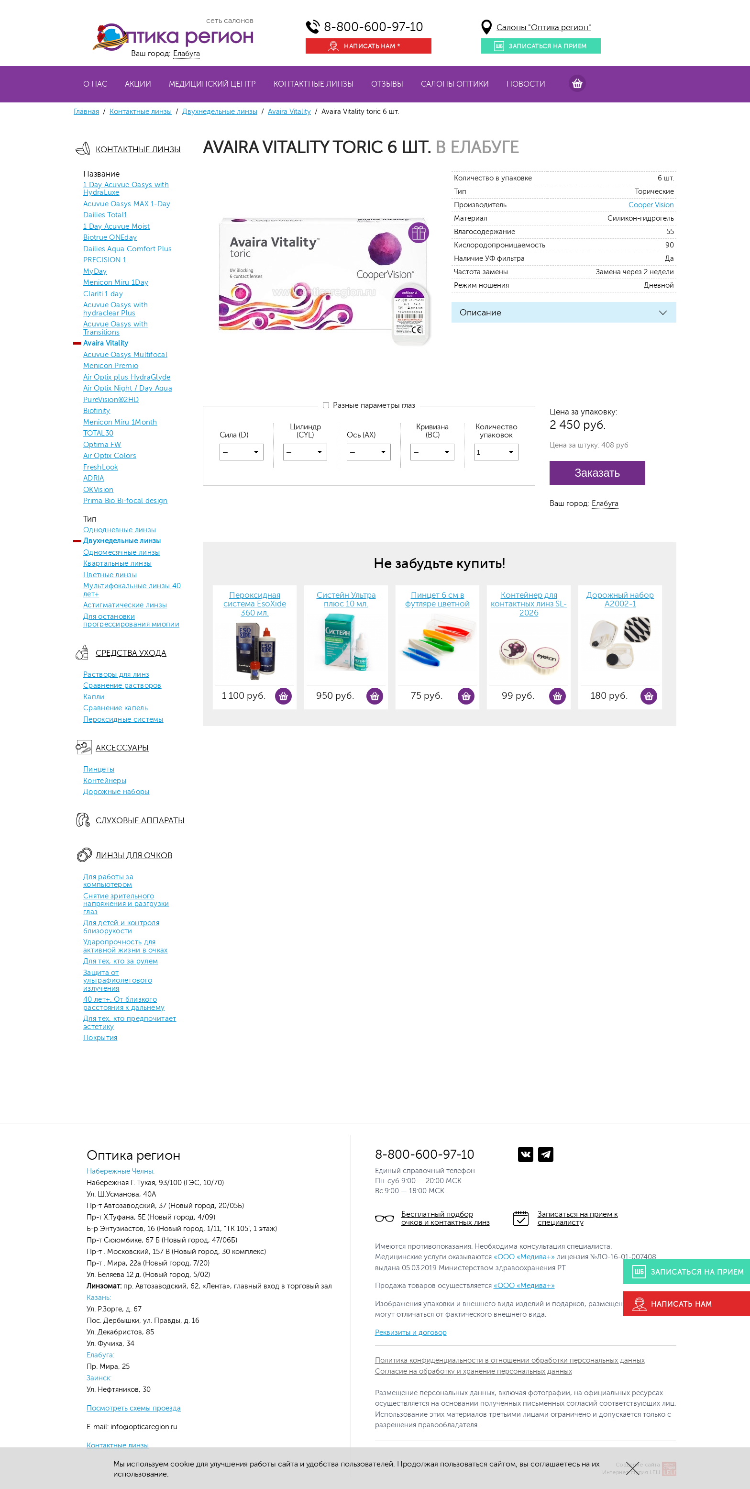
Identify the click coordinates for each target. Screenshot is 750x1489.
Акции (138, 84)
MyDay (95, 272)
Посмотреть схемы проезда (134, 1408)
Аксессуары (122, 747)
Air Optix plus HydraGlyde (127, 377)
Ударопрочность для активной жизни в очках (125, 946)
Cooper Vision (651, 205)
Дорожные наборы (116, 792)
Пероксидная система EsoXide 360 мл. (254, 604)
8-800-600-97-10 (373, 27)
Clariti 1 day (103, 294)
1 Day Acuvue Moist (116, 227)
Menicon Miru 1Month (120, 422)
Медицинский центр (212, 84)
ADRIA (93, 478)
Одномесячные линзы (121, 553)
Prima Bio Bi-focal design (125, 501)
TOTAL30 (98, 433)
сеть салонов (230, 20)
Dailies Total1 (105, 215)
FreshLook (100, 467)
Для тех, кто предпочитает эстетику (129, 1023)
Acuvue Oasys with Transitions (115, 328)
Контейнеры (104, 781)
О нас (95, 84)
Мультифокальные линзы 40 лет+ (132, 590)
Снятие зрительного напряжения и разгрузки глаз (126, 904)
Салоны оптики (455, 84)
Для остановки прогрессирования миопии (131, 621)
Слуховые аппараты (140, 820)
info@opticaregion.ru (143, 1427)
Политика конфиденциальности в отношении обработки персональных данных (510, 1360)
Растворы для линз (116, 675)
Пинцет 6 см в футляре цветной (437, 600)
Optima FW (102, 445)
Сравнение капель (115, 708)
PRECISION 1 (104, 260)
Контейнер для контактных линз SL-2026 (529, 604)
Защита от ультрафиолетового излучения (117, 981)
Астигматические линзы (125, 605)
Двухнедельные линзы (219, 112)
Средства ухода (131, 653)
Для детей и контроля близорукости (121, 927)
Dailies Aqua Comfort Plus (127, 249)
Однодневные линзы (119, 530)
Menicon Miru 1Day (115, 283)
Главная (86, 112)
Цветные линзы (110, 575)
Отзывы (387, 84)
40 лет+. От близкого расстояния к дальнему (124, 1004)
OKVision (98, 490)
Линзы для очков (134, 855)
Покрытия (100, 1038)
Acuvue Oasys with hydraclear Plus (115, 309)
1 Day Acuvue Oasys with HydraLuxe (126, 189)
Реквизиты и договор (411, 1333)
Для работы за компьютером (108, 881)
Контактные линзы (313, 84)
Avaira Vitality (289, 112)
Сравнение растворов (122, 686)
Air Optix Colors (109, 456)
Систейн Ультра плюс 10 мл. (346, 600)
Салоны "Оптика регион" (543, 27)
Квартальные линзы (117, 564)
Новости (526, 84)
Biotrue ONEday (110, 238)
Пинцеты (98, 769)
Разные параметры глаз (369, 405)
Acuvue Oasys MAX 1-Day (127, 204)
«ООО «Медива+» (524, 1257)
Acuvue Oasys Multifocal (125, 355)
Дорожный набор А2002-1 (620, 600)
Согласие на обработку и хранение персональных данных (473, 1371)
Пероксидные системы (123, 720)
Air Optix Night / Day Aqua (127, 388)
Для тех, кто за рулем (120, 961)
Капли (94, 697)
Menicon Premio (110, 366)
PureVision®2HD (111, 400)
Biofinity (96, 411)
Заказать (597, 473)
